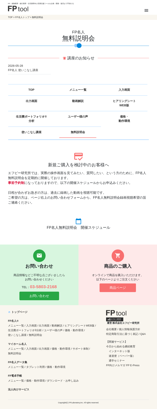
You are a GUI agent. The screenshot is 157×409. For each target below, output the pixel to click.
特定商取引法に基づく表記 (122, 333)
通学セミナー (117, 360)
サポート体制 (81, 348)
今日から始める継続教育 (120, 346)
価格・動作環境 (124, 119)
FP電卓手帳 (15, 375)
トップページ (17, 312)
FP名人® (13, 320)
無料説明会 (78, 132)
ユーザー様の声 (78, 116)
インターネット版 (119, 351)
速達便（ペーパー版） (122, 355)
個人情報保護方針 (129, 329)
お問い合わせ (39, 296)
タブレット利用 (35, 366)
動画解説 (78, 101)
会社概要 (111, 329)
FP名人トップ (22, 17)
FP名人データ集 (17, 362)
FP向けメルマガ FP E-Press (122, 365)
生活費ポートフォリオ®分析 (31, 119)
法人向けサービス (18, 389)
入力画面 (124, 89)
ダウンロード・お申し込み (63, 380)
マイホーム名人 (17, 344)
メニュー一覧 (77, 89)
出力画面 (31, 101)
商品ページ (118, 287)
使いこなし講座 (31, 132)
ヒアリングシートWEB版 (124, 103)
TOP (10, 17)
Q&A (143, 333)
